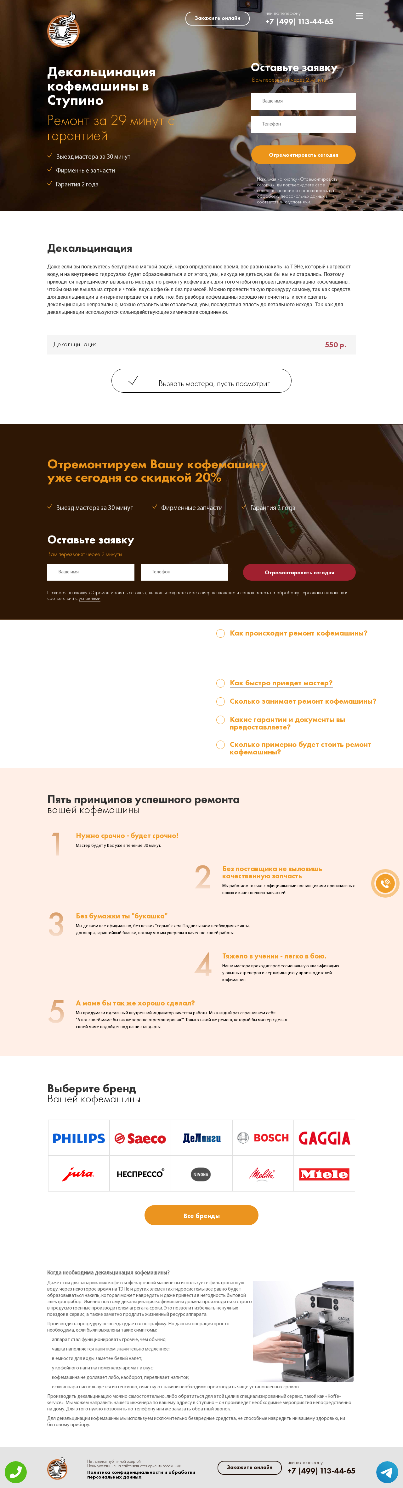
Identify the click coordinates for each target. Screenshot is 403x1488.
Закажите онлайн (217, 18)
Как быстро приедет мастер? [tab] (281, 683)
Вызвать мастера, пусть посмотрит (214, 384)
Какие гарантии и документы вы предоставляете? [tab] (287, 723)
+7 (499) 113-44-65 (299, 21)
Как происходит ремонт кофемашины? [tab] (299, 633)
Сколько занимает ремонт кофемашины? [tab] (303, 701)
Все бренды (201, 1215)
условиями (299, 202)
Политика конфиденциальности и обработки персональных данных (141, 1474)
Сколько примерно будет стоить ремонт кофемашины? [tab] (300, 748)
